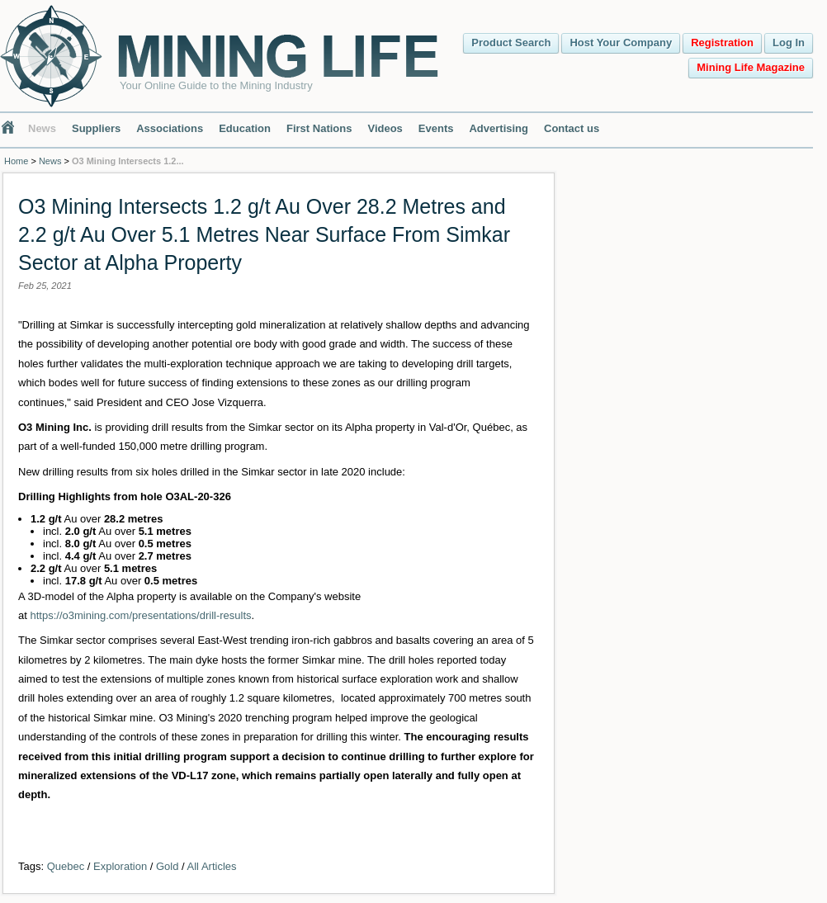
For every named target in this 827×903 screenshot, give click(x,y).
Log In (789, 42)
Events (436, 128)
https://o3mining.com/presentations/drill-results (140, 615)
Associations (169, 128)
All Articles (212, 866)
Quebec (66, 866)
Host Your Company (620, 42)
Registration (722, 42)
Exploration (120, 866)
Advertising (498, 128)
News (42, 128)
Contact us (571, 128)
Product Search (511, 42)
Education (245, 128)
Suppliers (96, 128)
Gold (167, 866)
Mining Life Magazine (751, 67)
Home (16, 161)
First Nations (319, 128)
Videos (384, 128)
